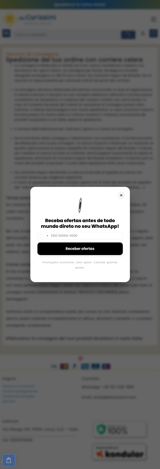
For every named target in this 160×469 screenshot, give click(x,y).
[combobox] (44, 235)
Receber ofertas (80, 248)
